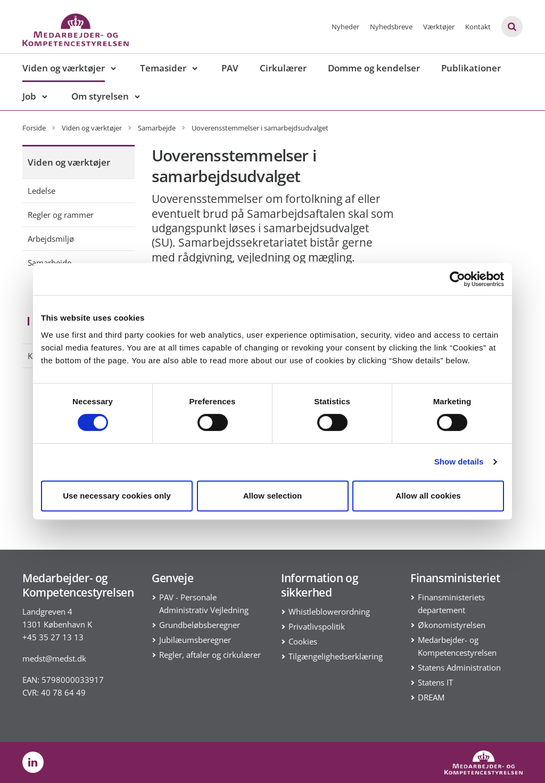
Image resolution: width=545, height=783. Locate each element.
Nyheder (345, 26)
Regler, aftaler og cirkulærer (210, 654)
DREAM (431, 697)
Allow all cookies (428, 495)
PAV (229, 68)
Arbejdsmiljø (51, 238)
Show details (459, 461)
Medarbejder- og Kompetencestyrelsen (457, 646)
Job (29, 96)
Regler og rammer (61, 214)
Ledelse (41, 190)
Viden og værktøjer (63, 68)
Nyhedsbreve (391, 26)
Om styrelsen (100, 96)
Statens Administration (459, 667)
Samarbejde (49, 262)
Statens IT (435, 682)
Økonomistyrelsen (451, 624)
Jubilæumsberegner (195, 639)
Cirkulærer (283, 68)
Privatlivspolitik (316, 626)
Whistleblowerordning (329, 611)
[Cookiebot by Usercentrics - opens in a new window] (457, 279)
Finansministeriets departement (451, 603)
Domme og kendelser (374, 68)
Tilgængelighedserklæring (335, 656)
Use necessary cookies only (117, 495)
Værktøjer (439, 26)
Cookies (302, 641)
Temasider (163, 68)
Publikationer (471, 68)
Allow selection (272, 495)
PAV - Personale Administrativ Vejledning (204, 603)
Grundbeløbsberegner (199, 624)
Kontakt (478, 26)
